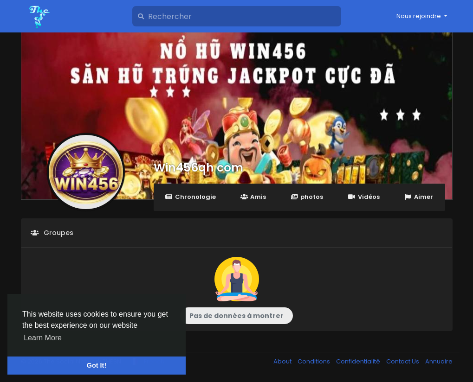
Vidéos (363, 196)
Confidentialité (359, 361)
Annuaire (439, 361)
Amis (253, 196)
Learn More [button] (43, 338)
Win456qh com (198, 167)
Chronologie (190, 196)
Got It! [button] (96, 365)
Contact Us (403, 361)
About (283, 361)
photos (307, 196)
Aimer (418, 196)
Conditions (314, 361)
